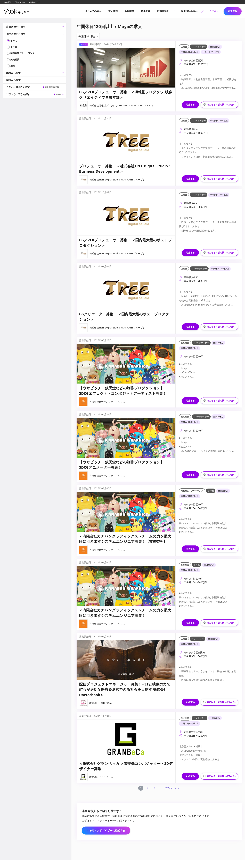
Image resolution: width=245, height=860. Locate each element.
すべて (13, 40)
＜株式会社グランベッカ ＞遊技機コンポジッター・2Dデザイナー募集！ (126, 766)
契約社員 (14, 59)
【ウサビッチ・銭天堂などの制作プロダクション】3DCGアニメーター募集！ (121, 465)
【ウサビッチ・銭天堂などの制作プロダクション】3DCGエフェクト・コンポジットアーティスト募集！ (122, 391)
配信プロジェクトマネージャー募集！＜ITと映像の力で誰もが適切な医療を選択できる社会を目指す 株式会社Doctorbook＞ (124, 689)
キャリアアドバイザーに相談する (106, 830)
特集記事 (145, 11)
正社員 (13, 46)
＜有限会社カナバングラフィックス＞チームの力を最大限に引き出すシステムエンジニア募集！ (125, 613)
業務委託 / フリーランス (22, 53)
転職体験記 (163, 11)
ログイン (214, 11)
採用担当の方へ (189, 11)
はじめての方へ (93, 11)
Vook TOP (7, 2)
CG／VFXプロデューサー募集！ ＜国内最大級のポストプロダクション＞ (125, 243)
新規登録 (232, 11)
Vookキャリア (34, 2)
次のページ (170, 788)
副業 (12, 65)
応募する (190, 104)
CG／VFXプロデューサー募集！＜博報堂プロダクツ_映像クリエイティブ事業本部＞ (125, 95)
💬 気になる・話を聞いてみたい (219, 104)
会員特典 (129, 11)
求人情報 (113, 11)
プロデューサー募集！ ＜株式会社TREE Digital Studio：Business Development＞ (125, 169)
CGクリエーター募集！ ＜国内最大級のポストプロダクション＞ (124, 317)
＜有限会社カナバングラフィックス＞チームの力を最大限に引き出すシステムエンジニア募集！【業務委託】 (125, 539)
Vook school (20, 2)
